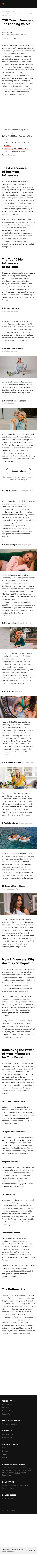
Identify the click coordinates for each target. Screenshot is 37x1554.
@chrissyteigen (24, 544)
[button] (18, 1382)
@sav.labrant (8, 403)
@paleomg (19, 691)
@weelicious (27, 762)
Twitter (4, 1454)
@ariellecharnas (26, 491)
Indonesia (13, 1468)
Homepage (6, 12)
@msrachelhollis (23, 623)
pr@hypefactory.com (9, 1434)
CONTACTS (7, 1431)
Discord (5, 1451)
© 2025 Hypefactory (9, 1510)
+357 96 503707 (8, 1437)
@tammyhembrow (10, 311)
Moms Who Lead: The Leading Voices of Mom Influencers (18, 15)
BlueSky (5, 1457)
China (17, 1472)
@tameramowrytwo (11, 889)
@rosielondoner (26, 823)
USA (10, 1470)
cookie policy (11, 1551)
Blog (13, 12)
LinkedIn (5, 1448)
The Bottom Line (10, 155)
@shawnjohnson (9, 351)
